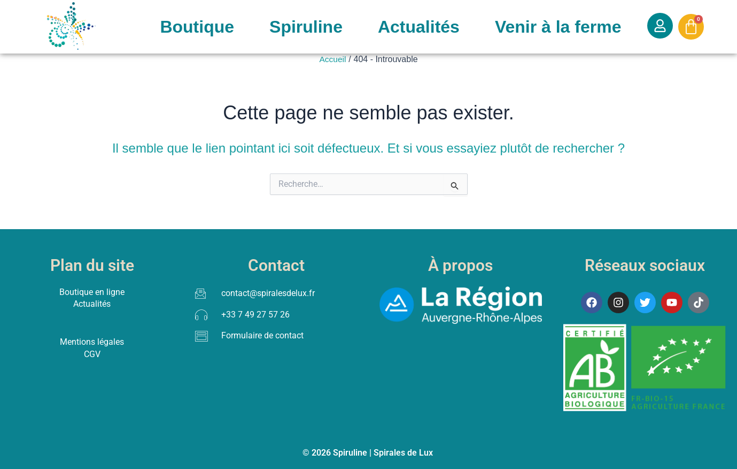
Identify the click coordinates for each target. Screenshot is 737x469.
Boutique (197, 26)
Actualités (419, 26)
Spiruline (306, 26)
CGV (92, 354)
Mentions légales (92, 341)
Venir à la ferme (558, 26)
